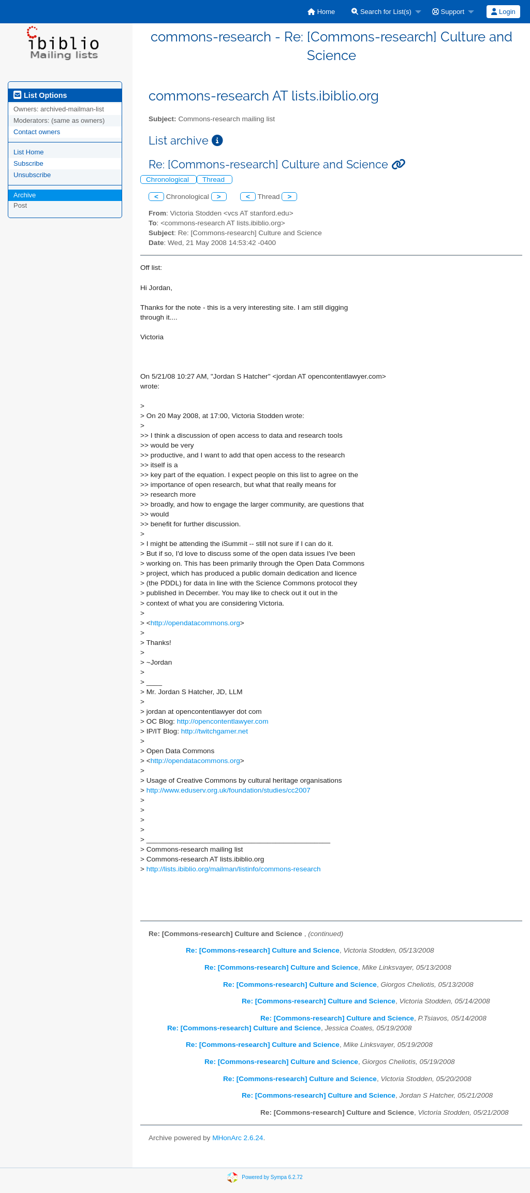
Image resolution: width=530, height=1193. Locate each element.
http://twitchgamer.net (214, 731)
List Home (28, 152)
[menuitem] (321, 11)
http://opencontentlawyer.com (223, 721)
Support (448, 12)
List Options (40, 95)
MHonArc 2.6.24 (237, 1138)
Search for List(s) (381, 12)
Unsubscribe (32, 175)
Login (503, 12)
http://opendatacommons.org (195, 623)
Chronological (168, 179)
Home (321, 12)
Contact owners (36, 132)
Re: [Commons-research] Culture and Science (263, 950)
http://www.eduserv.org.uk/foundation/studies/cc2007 (228, 790)
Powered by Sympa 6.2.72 (272, 1177)
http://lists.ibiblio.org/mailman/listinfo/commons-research (233, 869)
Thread (214, 179)
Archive (24, 195)
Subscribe (28, 163)
